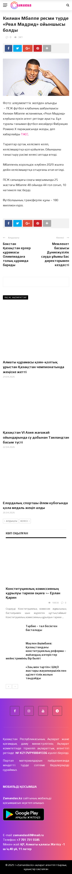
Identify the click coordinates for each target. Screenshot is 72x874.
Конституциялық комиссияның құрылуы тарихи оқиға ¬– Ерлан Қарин (33, 593)
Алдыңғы (10, 521)
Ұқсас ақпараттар (15, 297)
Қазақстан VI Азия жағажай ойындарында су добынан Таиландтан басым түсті (36, 437)
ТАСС (24, 134)
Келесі (25, 521)
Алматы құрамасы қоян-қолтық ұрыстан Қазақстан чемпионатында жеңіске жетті (33, 367)
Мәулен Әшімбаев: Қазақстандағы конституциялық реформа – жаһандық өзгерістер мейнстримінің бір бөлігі (36, 651)
